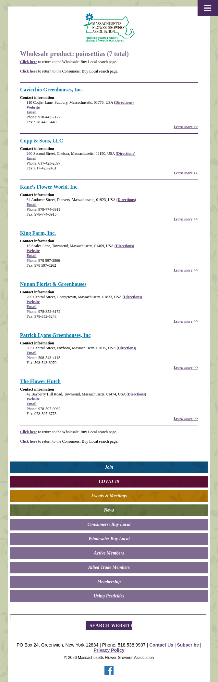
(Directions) (124, 102)
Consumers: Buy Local (108, 524)
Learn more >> (186, 127)
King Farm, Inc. (38, 233)
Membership (109, 581)
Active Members (109, 553)
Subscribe (188, 645)
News (109, 510)
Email (32, 112)
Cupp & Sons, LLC (41, 140)
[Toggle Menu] (208, 8)
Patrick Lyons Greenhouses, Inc (55, 335)
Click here (28, 62)
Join (109, 467)
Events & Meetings (109, 495)
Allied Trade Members (109, 567)
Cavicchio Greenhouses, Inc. (51, 89)
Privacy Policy (109, 650)
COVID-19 (109, 481)
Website (33, 107)
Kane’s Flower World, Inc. (49, 187)
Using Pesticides (109, 596)
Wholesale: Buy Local (109, 538)
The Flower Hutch (40, 381)
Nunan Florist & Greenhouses (53, 284)
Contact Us (161, 645)
